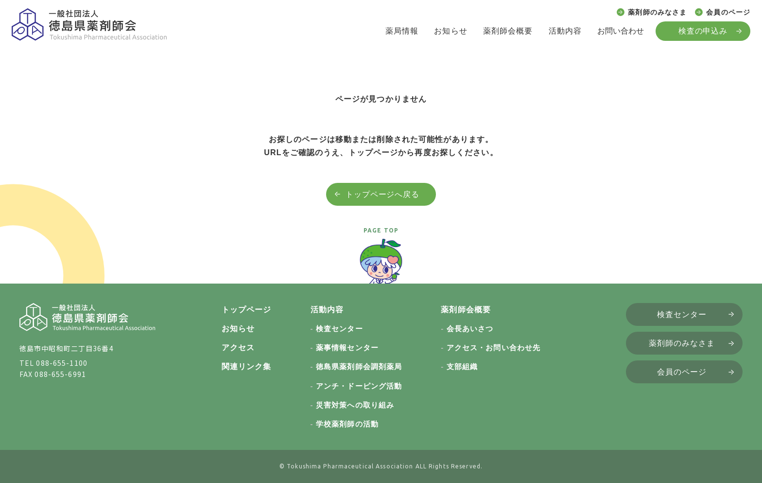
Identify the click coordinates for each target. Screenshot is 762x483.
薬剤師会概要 (508, 31)
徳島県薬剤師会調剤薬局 (359, 366)
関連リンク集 (247, 366)
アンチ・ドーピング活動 (359, 386)
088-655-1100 (61, 363)
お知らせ (450, 31)
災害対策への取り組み (355, 405)
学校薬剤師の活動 (347, 424)
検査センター (339, 328)
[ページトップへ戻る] (381, 266)
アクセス (238, 347)
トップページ (247, 309)
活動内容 (565, 31)
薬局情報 (401, 31)
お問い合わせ (620, 31)
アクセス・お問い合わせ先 (493, 347)
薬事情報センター (347, 347)
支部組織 (462, 366)
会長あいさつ (470, 328)
